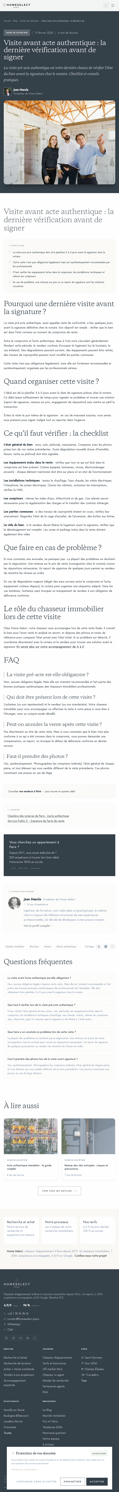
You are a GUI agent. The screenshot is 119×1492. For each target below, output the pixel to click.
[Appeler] (106, 5)
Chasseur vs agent (53, 1375)
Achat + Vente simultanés (19, 1369)
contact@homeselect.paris (21, 1319)
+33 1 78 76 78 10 (16, 1314)
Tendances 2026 (52, 1427)
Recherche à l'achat (15, 1357)
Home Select (15, 1251)
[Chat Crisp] (34, 1338)
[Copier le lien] (112, 946)
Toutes (7, 1433)
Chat (8, 1329)
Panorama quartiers (54, 1433)
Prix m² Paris (50, 1421)
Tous (84, 1380)
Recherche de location (17, 1363)
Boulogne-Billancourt (16, 1416)
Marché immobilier (54, 1416)
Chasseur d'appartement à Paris (22, 1294)
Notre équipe (51, 1439)
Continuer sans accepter (36, 1481)
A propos (48, 1444)
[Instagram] (13, 1338)
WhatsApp (12, 1324)
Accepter (97, 1481)
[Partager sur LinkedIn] (105, 946)
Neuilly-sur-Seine (14, 1410)
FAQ (45, 1392)
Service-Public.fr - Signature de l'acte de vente (36, 821)
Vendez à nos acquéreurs (19, 1375)
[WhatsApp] (27, 1338)
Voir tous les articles (57, 1191)
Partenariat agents (54, 1386)
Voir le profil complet (38, 926)
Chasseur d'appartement (57, 1357)
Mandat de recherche (56, 1380)
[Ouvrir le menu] (113, 5)
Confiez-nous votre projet (91, 1256)
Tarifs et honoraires (54, 1363)
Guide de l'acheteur (29, 21)
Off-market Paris (52, 1369)
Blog (15, 21)
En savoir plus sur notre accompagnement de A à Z (50, 647)
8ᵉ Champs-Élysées (92, 1369)
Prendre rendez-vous (86, 855)
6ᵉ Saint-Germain (91, 1357)
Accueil (7, 21)
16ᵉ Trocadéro (90, 1375)
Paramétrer (73, 1481)
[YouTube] (20, 1338)
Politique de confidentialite (25, 1469)
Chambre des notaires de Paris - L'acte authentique (38, 816)
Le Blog (47, 1410)
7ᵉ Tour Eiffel (89, 1363)
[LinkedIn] (6, 1338)
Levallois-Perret (13, 1421)
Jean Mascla (32, 899)
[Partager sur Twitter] (99, 946)
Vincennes (10, 1427)
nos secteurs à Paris (30, 791)
